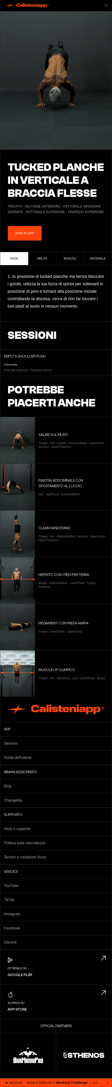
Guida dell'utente (18, 757)
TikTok (9, 900)
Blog (7, 786)
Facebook (12, 928)
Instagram (12, 914)
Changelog (13, 800)
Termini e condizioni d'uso (25, 857)
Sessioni (11, 743)
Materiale (98, 258)
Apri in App (24, 233)
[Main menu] (106, 5)
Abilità (42, 258)
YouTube (11, 886)
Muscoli (70, 258)
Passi (14, 258)
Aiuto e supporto (17, 829)
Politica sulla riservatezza (24, 843)
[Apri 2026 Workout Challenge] (56, 1082)
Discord (10, 942)
